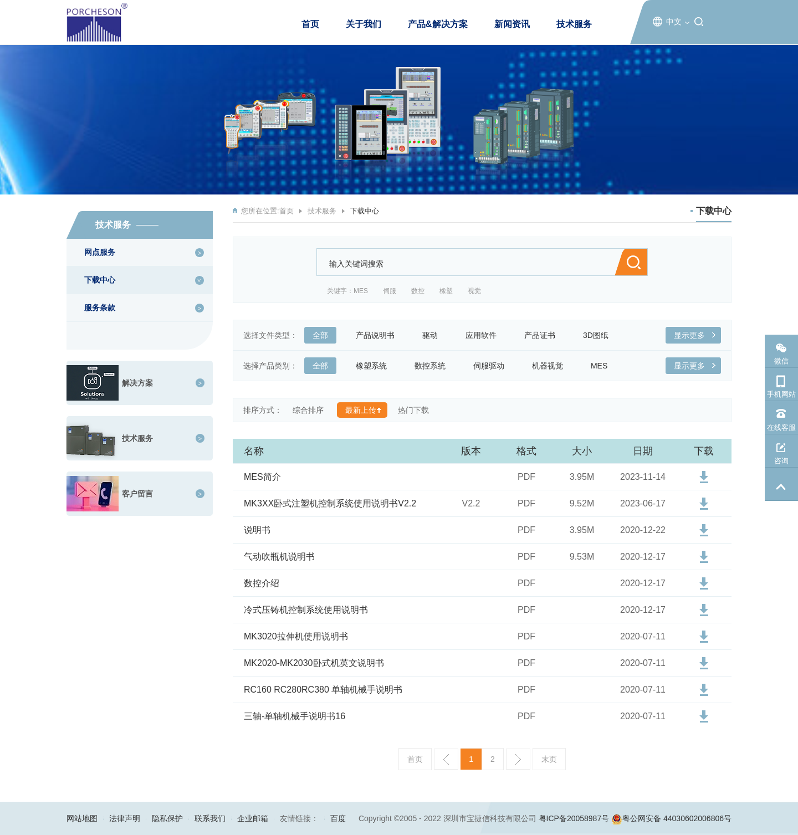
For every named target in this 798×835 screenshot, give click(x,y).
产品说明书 (379, 335)
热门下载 (413, 410)
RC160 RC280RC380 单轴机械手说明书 (323, 689)
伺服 (389, 291)
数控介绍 (261, 583)
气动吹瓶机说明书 (279, 556)
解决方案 (137, 382)
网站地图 (82, 818)
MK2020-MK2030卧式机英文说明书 (314, 663)
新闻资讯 (512, 24)
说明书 (257, 530)
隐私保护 (167, 818)
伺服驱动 (493, 365)
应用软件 (485, 335)
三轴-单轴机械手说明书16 (294, 716)
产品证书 (544, 335)
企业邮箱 (252, 818)
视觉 (474, 291)
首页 (310, 24)
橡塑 (446, 291)
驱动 (434, 335)
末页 (549, 759)
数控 (417, 291)
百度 (338, 818)
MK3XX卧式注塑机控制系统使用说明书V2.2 (330, 503)
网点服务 (99, 252)
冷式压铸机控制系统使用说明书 (306, 609)
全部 (324, 335)
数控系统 (434, 365)
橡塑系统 (375, 365)
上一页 (446, 759)
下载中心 (99, 279)
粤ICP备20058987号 (574, 818)
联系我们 (210, 818)
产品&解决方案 (438, 24)
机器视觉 (551, 365)
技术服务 (574, 24)
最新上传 (360, 410)
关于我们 (363, 24)
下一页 (518, 759)
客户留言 (137, 493)
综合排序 (308, 410)
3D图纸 (600, 335)
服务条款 (99, 307)
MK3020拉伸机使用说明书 (296, 636)
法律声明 (124, 818)
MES (361, 291)
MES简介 (262, 476)
